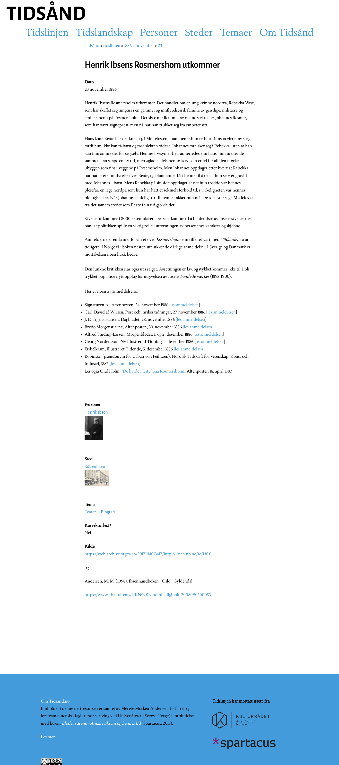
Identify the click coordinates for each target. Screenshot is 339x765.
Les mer (48, 737)
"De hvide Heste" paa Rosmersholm (153, 371)
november (145, 45)
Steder (199, 33)
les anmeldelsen (185, 305)
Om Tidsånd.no (55, 701)
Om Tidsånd (286, 33)
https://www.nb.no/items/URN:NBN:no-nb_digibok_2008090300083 (148, 595)
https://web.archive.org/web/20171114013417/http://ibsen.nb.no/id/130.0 (148, 554)
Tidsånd (92, 45)
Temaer (236, 33)
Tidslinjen (47, 33)
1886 (128, 45)
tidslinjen (111, 45)
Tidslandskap (104, 33)
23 (160, 45)
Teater (90, 512)
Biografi (108, 512)
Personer (159, 33)
